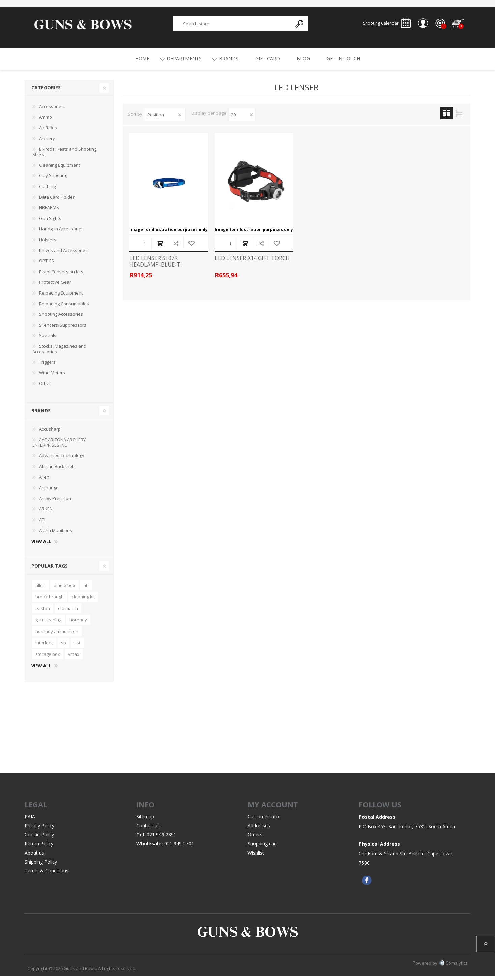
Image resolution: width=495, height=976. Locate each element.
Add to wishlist (191, 243)
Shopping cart (457, 23)
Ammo (45, 117)
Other (45, 383)
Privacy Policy (39, 825)
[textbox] (232, 23)
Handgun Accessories (61, 229)
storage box (47, 654)
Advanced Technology (61, 456)
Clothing (47, 186)
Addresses (259, 825)
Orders (255, 834)
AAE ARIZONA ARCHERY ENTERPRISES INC (59, 442)
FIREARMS (49, 207)
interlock (44, 643)
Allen (44, 477)
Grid (446, 113)
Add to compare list (175, 243)
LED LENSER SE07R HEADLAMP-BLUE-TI (155, 261)
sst (77, 643)
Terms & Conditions (46, 871)
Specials (47, 335)
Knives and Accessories (63, 250)
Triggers (47, 362)
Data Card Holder (57, 197)
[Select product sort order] (165, 114)
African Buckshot (56, 466)
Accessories (51, 106)
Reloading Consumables (64, 304)
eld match (68, 608)
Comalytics (453, 963)
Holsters (47, 239)
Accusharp (50, 429)
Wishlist (256, 852)
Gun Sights (50, 218)
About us (34, 852)
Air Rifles (48, 128)
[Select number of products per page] (242, 114)
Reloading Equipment (61, 293)
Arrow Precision (55, 498)
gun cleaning (48, 620)
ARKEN (46, 509)
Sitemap (145, 816)
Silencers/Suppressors (62, 325)
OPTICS (46, 261)
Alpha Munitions (55, 530)
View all (41, 542)
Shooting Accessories (61, 314)
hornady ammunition (56, 631)
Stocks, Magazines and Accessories (59, 349)
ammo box (64, 585)
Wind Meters (52, 373)
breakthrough (49, 597)
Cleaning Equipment (59, 165)
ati (85, 585)
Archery (47, 138)
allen (40, 585)
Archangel (49, 487)
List (459, 113)
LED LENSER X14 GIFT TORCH (252, 258)
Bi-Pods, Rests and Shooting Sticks (64, 152)
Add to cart (160, 243)
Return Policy (39, 843)
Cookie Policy (39, 834)
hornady (78, 620)
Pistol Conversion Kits (61, 272)
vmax (73, 654)
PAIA (30, 816)
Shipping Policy (41, 862)
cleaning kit (83, 597)
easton (42, 608)
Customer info (263, 816)
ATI (42, 520)
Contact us (148, 825)
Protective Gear (55, 282)
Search (300, 23)
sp (63, 643)
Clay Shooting (53, 176)
